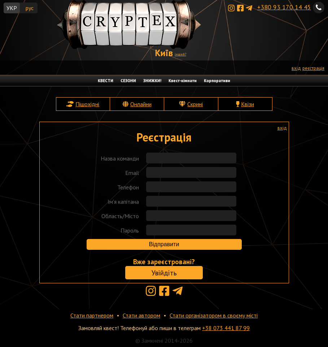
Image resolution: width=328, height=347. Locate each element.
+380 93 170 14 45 (284, 7)
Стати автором (141, 315)
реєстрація (313, 68)
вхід (296, 68)
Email (132, 172)
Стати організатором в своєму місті (214, 315)
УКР (11, 8)
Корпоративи (217, 80)
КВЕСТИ (105, 80)
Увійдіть (164, 272)
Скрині (195, 104)
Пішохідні (87, 104)
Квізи (247, 104)
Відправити (164, 244)
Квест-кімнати (183, 80)
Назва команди (120, 158)
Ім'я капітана (123, 201)
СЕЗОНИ (128, 80)
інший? (180, 54)
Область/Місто (120, 216)
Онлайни (141, 104)
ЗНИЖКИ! (152, 80)
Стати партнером (91, 315)
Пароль (130, 230)
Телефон (128, 187)
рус (30, 8)
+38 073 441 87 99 (226, 328)
